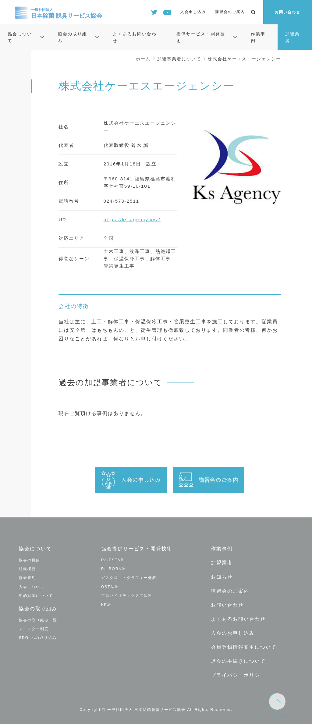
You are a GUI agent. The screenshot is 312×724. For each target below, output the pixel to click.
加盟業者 (292, 37)
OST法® (109, 586)
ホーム (143, 58)
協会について (20, 37)
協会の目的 (29, 560)
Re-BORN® (113, 569)
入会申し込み (193, 12)
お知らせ (222, 576)
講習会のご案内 (230, 12)
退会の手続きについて (238, 659)
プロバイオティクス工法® (126, 596)
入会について (31, 586)
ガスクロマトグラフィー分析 (129, 578)
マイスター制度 (34, 628)
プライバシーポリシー (238, 673)
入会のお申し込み (233, 632)
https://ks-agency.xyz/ (132, 219)
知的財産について (36, 596)
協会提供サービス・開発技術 (136, 548)
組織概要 (27, 569)
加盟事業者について (179, 58)
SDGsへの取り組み (38, 638)
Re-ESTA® (112, 560)
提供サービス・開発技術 (200, 37)
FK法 (106, 604)
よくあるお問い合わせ (135, 37)
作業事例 (258, 37)
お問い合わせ (287, 12)
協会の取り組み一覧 (38, 620)
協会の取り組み (72, 37)
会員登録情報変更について (244, 645)
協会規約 (27, 578)
